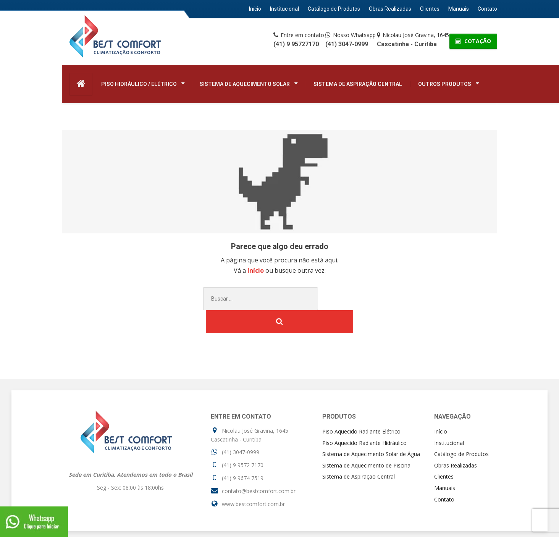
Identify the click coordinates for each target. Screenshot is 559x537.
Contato (487, 9)
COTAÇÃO (473, 41)
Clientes (429, 9)
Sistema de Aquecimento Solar (245, 84)
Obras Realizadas (390, 9)
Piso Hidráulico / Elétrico (139, 84)
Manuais (458, 9)
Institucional (284, 9)
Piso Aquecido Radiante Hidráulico (364, 420)
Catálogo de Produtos (334, 9)
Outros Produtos (444, 84)
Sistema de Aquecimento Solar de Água (371, 431)
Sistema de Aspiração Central (357, 84)
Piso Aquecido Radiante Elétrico (361, 408)
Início (255, 9)
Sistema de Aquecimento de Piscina (366, 442)
